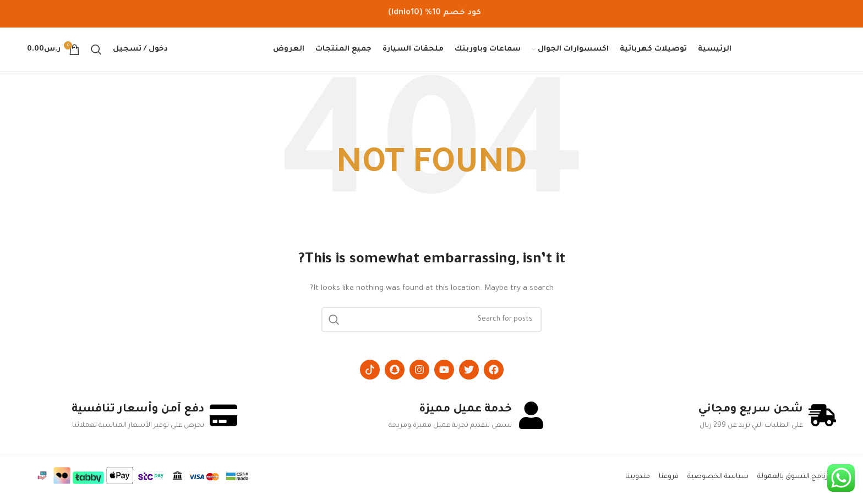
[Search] (96, 50)
